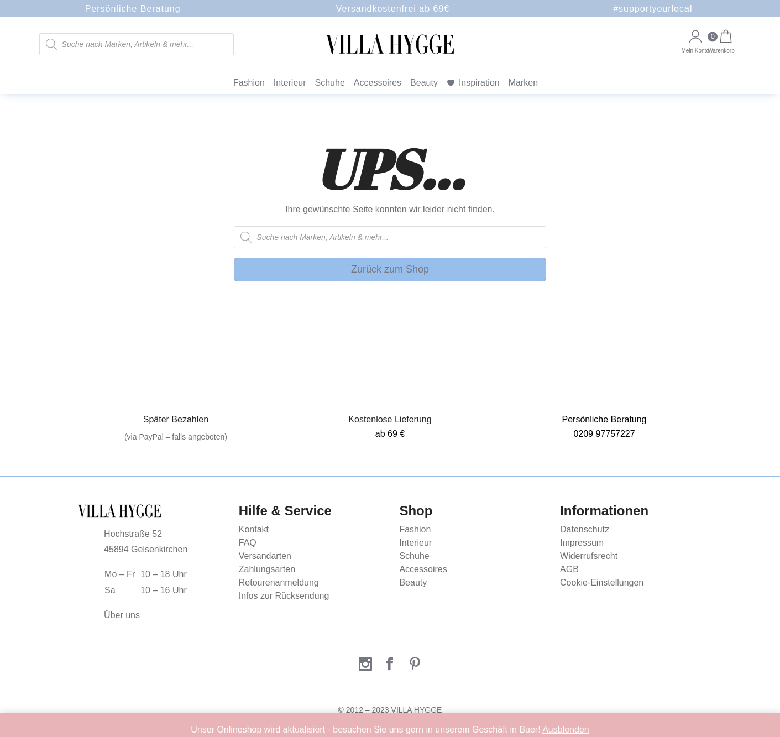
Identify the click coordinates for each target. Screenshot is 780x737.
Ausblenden (565, 729)
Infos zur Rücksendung (284, 595)
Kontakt (254, 529)
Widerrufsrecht (588, 556)
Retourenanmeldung (279, 582)
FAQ (247, 542)
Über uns (122, 615)
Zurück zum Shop (390, 269)
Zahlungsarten (267, 569)
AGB (569, 569)
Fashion (249, 82)
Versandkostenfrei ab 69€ (392, 8)
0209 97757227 (604, 433)
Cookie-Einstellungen (601, 582)
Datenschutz (584, 529)
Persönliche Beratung (133, 8)
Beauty (424, 82)
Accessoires (377, 82)
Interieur (290, 82)
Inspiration (479, 82)
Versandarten (265, 556)
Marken (523, 82)
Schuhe (330, 82)
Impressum (582, 542)
